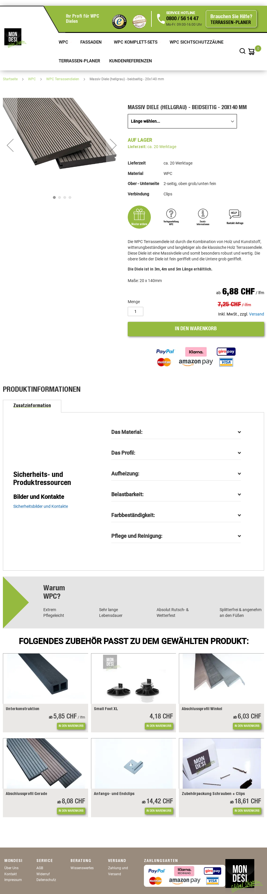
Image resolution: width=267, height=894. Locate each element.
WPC (64, 42)
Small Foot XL (106, 709)
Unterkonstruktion (22, 709)
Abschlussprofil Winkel (202, 709)
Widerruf (43, 874)
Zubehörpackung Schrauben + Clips (213, 794)
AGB (39, 868)
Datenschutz (46, 880)
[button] (10, 145)
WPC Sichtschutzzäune (197, 42)
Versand (256, 314)
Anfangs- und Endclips (114, 794)
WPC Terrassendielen (63, 79)
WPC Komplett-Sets (136, 42)
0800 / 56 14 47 (182, 19)
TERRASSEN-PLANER (79, 61)
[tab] (32, 406)
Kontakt (10, 874)
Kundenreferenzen (131, 61)
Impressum (13, 880)
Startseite (10, 79)
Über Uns (11, 868)
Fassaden (91, 42)
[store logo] (15, 38)
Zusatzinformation (32, 406)
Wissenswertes (82, 868)
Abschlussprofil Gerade (26, 794)
